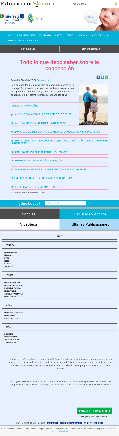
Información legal (55, 422)
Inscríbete (8, 334)
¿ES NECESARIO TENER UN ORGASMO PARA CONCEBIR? (41, 178)
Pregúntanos (9, 315)
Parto (6, 258)
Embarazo (8, 255)
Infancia (7, 264)
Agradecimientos (11, 340)
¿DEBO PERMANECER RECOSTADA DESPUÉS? (35, 186)
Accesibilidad (96, 422)
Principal (10, 245)
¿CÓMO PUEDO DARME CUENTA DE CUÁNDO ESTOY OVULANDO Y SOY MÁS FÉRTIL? (56, 131)
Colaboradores (10, 337)
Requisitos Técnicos (12, 318)
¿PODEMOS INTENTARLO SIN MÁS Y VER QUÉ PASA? (39, 160)
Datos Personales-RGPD (76, 422)
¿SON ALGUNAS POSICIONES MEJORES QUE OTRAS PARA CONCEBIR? (48, 169)
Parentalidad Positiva (13, 285)
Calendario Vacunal (12, 282)
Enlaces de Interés (12, 297)
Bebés (6, 261)
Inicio (59, 236)
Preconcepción (44, 80)
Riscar (8, 326)
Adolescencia (9, 267)
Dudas (8, 305)
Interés (9, 275)
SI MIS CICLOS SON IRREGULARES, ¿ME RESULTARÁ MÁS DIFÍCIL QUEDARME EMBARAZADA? (59, 142)
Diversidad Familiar (12, 288)
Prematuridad (10, 291)
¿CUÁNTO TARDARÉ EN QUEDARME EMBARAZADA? (38, 123)
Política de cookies (60, 431)
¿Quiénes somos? (11, 342)
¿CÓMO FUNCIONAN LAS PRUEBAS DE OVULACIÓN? (39, 151)
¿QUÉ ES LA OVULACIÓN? (24, 105)
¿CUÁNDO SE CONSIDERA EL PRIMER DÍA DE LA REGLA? (41, 114)
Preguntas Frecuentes (13, 312)
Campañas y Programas (13, 294)
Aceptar (113, 428)
